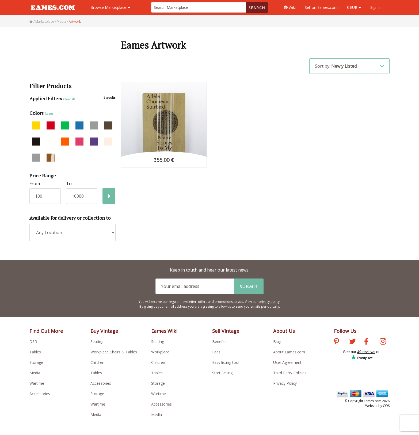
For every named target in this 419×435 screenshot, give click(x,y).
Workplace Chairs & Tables (113, 351)
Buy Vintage (104, 331)
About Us (284, 331)
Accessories (39, 393)
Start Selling (222, 372)
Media (34, 372)
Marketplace (110, 7)
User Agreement (287, 362)
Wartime (36, 383)
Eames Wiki (164, 331)
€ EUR (354, 7)
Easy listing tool (225, 362)
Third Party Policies (289, 372)
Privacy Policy (285, 383)
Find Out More (46, 331)
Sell (321, 7)
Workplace (160, 351)
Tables (35, 351)
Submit (249, 286)
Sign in (376, 7)
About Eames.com (289, 351)
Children (97, 362)
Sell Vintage (225, 331)
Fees (216, 351)
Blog (277, 341)
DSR (33, 341)
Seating (96, 341)
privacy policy (269, 301)
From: (35, 183)
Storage (36, 362)
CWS (386, 405)
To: (69, 183)
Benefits (219, 341)
